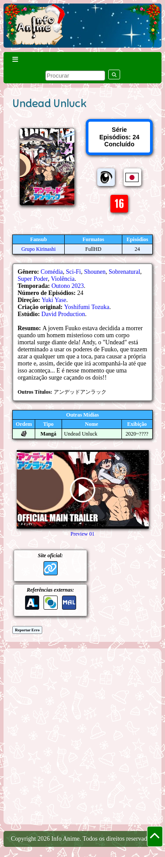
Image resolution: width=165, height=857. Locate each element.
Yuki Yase (54, 300)
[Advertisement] (82, 735)
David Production (63, 314)
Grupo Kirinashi (38, 249)
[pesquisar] (75, 76)
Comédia (51, 271)
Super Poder (33, 279)
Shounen (95, 271)
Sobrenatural (124, 271)
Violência (63, 279)
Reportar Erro (27, 630)
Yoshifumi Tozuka (87, 307)
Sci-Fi (73, 271)
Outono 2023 (67, 286)
